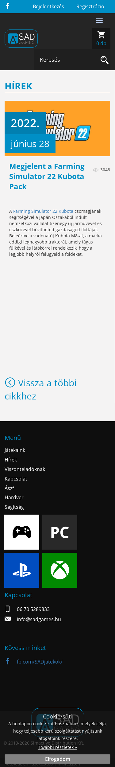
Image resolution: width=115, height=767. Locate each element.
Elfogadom (57, 759)
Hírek (11, 459)
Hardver (14, 497)
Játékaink (15, 450)
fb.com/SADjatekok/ (34, 661)
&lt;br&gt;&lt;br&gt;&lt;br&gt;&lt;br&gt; (57, 287)
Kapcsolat (16, 478)
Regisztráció (90, 6)
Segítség (14, 507)
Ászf (9, 488)
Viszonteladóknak (25, 469)
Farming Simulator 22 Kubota (43, 211)
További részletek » (57, 747)
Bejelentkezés (48, 6)
